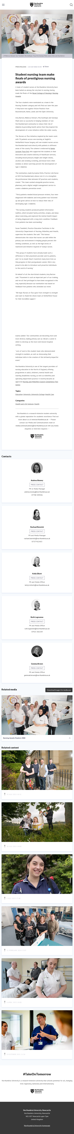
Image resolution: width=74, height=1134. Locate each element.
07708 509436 (37, 495)
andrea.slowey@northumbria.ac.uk (37, 492)
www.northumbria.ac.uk (39, 419)
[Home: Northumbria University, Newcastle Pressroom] (36, 4)
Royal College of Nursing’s (42, 93)
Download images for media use (59, 690)
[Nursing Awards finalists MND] (37, 715)
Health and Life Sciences (24, 404)
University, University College (34, 394)
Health (36, 404)
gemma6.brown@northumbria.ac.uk (37, 675)
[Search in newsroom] (71, 4)
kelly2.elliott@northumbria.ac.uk (37, 585)
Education (19, 394)
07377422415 (37, 541)
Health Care (49, 394)
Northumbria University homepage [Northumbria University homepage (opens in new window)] (37, 1126)
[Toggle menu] (3, 4)
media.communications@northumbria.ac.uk (31, 426)
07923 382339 (37, 632)
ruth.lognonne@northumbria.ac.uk (37, 629)
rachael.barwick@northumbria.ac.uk (37, 538)
